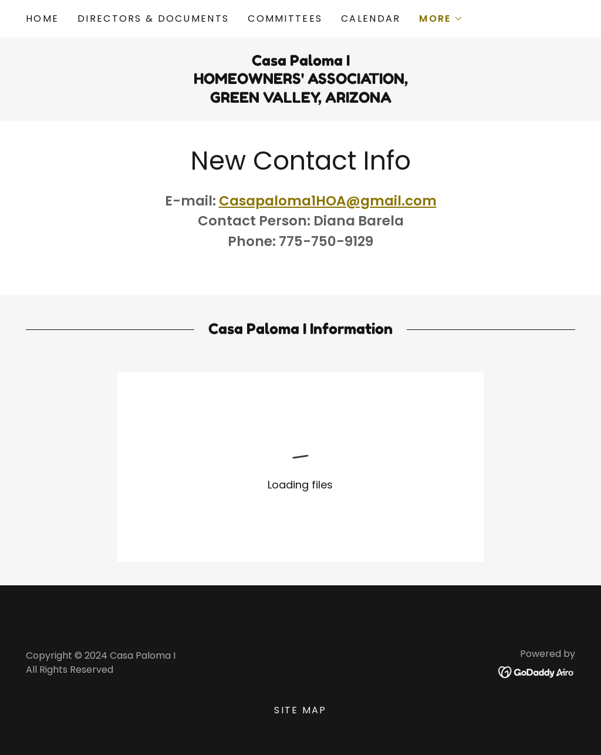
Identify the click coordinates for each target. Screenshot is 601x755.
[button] (440, 19)
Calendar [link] (370, 18)
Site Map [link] (300, 710)
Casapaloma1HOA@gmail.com (328, 200)
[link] (536, 671)
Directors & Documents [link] (153, 18)
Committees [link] (285, 18)
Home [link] (42, 18)
